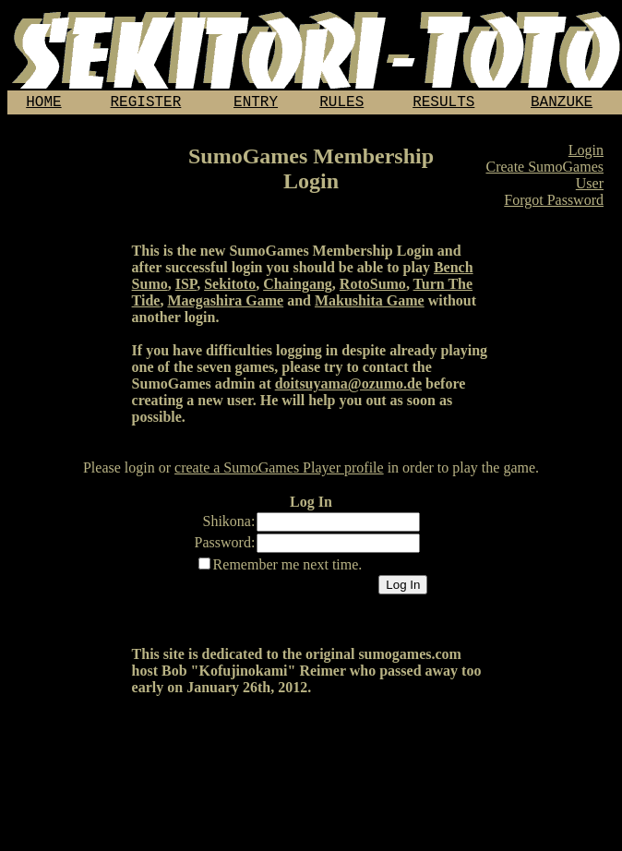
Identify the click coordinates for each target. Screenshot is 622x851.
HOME (43, 104)
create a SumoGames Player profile (279, 471)
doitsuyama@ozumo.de (348, 387)
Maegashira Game (225, 304)
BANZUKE (561, 104)
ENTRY (255, 104)
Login (586, 154)
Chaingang (297, 287)
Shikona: (229, 525)
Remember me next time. (288, 568)
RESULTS (443, 104)
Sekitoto (230, 287)
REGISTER (146, 104)
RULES (341, 104)
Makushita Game (370, 304)
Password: (225, 546)
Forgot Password (554, 203)
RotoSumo (373, 287)
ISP (186, 287)
